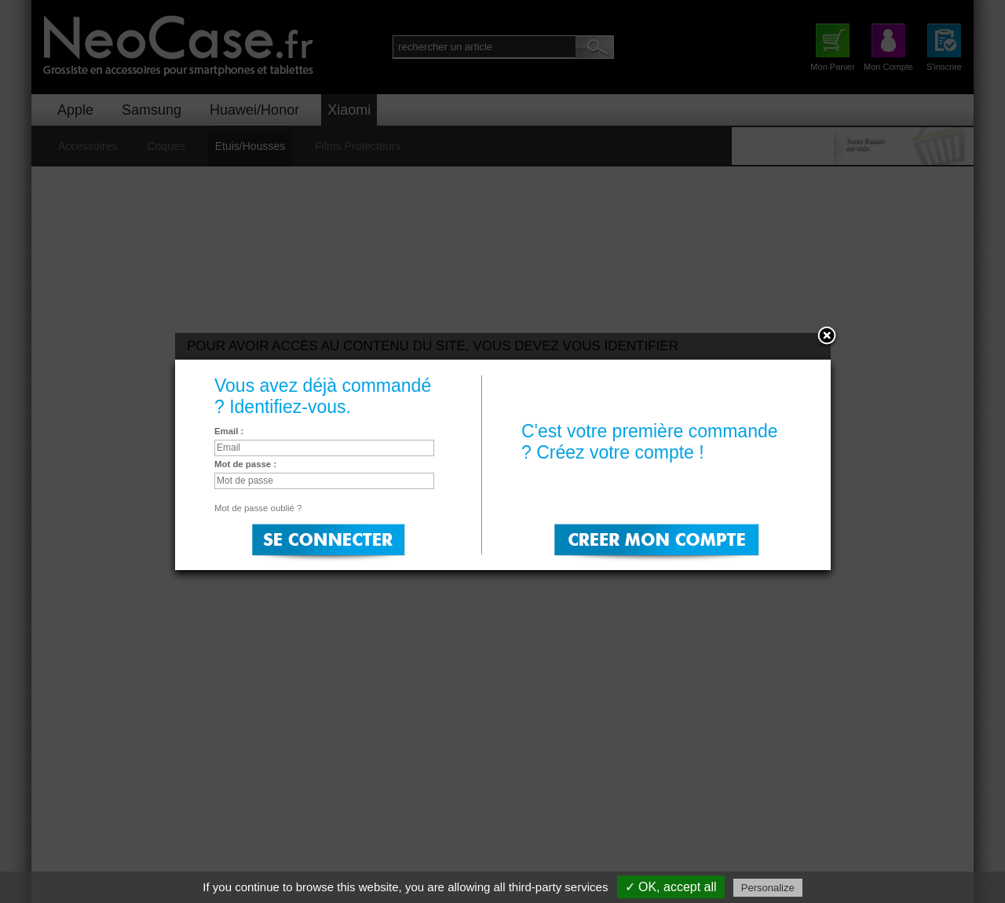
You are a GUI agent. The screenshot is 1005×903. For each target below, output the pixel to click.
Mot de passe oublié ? (258, 508)
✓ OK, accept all (671, 887)
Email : (228, 431)
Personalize (768, 888)
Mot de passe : (245, 464)
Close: (827, 337)
